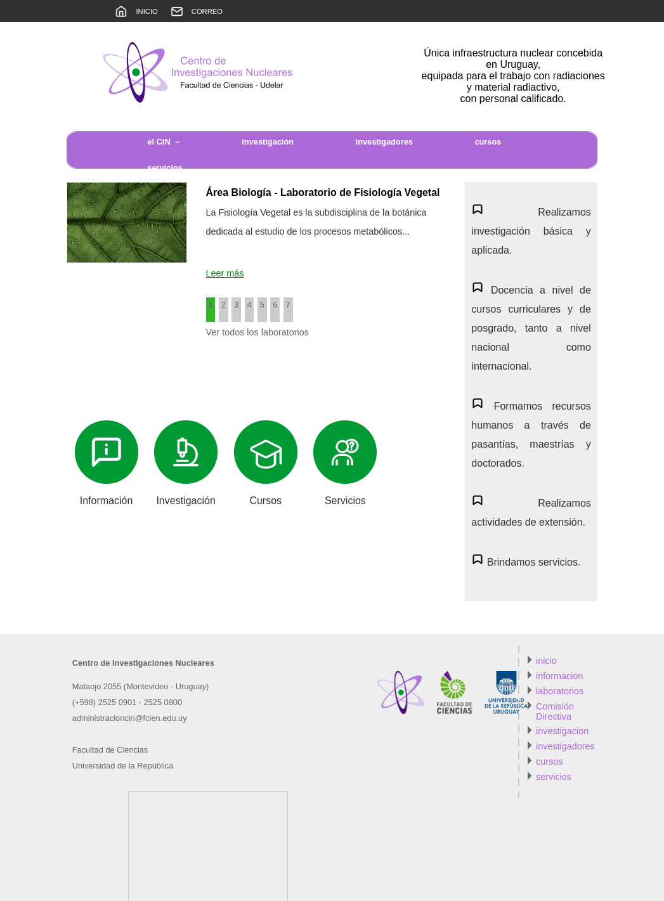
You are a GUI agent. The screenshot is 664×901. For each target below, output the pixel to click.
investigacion (562, 731)
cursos (549, 761)
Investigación (185, 500)
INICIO (147, 11)
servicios (553, 777)
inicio (546, 661)
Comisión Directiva (555, 711)
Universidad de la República (122, 765)
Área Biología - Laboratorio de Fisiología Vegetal (323, 192)
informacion (559, 676)
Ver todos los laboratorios (257, 332)
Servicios (345, 500)
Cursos (265, 500)
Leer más (225, 273)
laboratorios (559, 691)
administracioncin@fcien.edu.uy (129, 718)
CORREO (207, 11)
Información (106, 500)
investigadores (384, 141)
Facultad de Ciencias (110, 750)
